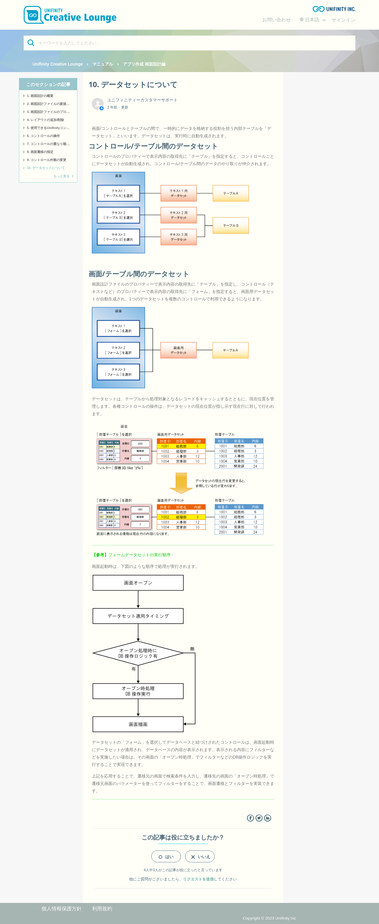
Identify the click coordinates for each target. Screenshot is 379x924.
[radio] (166, 856)
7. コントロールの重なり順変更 (50, 144)
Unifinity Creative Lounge (58, 64)
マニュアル (102, 64)
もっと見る (61, 176)
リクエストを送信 (198, 879)
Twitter (259, 818)
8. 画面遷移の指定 (40, 152)
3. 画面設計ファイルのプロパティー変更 (52, 112)
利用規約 (102, 909)
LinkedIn (267, 818)
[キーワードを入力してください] (189, 43)
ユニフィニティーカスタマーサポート (142, 100)
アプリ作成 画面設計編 (144, 64)
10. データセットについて (46, 168)
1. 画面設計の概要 (40, 96)
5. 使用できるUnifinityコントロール (52, 128)
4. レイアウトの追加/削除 (45, 120)
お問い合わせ (276, 19)
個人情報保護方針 (61, 909)
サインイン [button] (343, 20)
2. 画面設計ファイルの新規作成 (50, 104)
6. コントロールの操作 (43, 136)
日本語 (310, 19)
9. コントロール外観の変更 (46, 160)
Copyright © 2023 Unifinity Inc (269, 918)
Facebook (250, 818)
